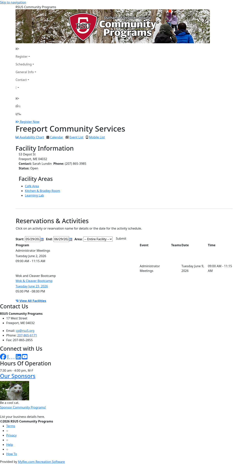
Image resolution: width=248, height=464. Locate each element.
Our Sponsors (17, 376)
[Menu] (18, 114)
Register (22, 56)
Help (9, 444)
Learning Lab (34, 195)
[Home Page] (26, 49)
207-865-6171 (27, 335)
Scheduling (24, 64)
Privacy (11, 435)
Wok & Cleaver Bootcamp (34, 281)
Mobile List (97, 137)
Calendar (56, 137)
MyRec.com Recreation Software (41, 462)
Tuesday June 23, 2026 (32, 286)
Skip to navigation (13, 2)
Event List (76, 137)
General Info (25, 72)
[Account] (26, 87)
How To (11, 454)
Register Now (29, 122)
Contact (21, 80)
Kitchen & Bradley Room (42, 191)
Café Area (32, 186)
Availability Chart (30, 137)
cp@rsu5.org (25, 331)
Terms (10, 426)
